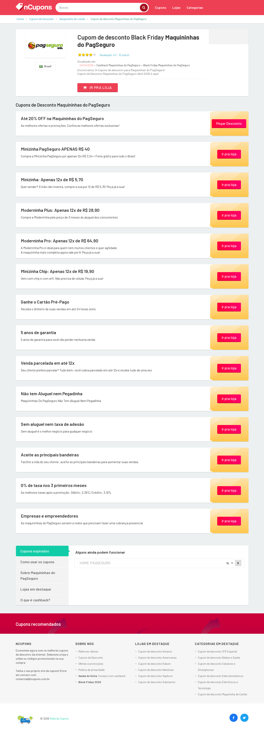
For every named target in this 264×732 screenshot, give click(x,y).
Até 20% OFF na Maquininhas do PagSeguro (63, 118)
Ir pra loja (98, 87)
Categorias (195, 7)
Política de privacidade (91, 669)
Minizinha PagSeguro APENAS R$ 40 (56, 149)
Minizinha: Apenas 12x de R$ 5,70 (53, 179)
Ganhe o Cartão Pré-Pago (45, 302)
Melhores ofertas (88, 651)
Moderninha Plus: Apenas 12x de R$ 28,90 (61, 210)
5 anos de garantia (39, 332)
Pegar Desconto (229, 123)
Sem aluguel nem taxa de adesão (53, 424)
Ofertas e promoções (90, 663)
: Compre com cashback (102, 676)
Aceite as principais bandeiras (50, 454)
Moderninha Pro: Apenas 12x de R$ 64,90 (60, 240)
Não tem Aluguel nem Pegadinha (52, 393)
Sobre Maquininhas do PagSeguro (37, 575)
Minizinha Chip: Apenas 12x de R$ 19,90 (58, 271)
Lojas (176, 7)
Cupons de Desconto (90, 657)
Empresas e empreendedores (50, 516)
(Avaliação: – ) (114, 55)
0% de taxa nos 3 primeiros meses (54, 485)
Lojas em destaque (35, 589)
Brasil (45, 66)
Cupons (160, 7)
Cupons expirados (34, 551)
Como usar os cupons (37, 562)
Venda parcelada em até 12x (48, 363)
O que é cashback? (35, 600)
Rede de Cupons (59, 718)
